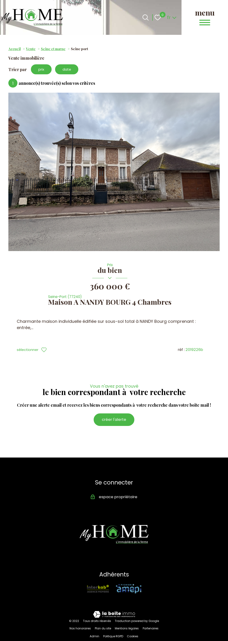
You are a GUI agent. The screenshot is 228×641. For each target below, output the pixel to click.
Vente (31, 48)
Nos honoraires (80, 623)
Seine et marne (53, 48)
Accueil (14, 48)
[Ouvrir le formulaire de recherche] (145, 17)
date (69, 69)
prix (42, 69)
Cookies (132, 631)
